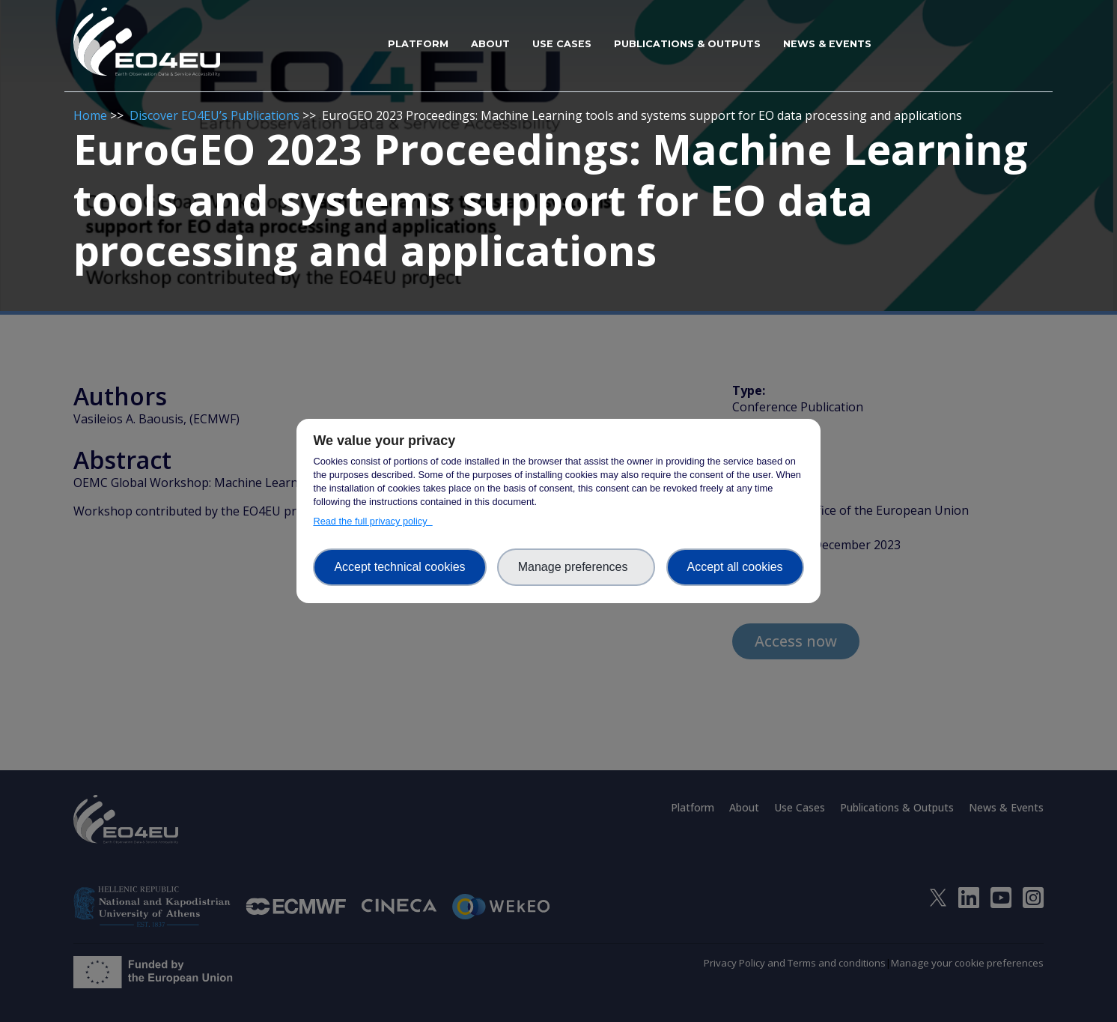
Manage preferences (576, 566)
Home (90, 115)
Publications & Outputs (687, 43)
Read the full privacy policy (372, 521)
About (490, 43)
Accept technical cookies (399, 566)
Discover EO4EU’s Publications (214, 115)
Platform (418, 43)
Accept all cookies (735, 566)
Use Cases (561, 43)
